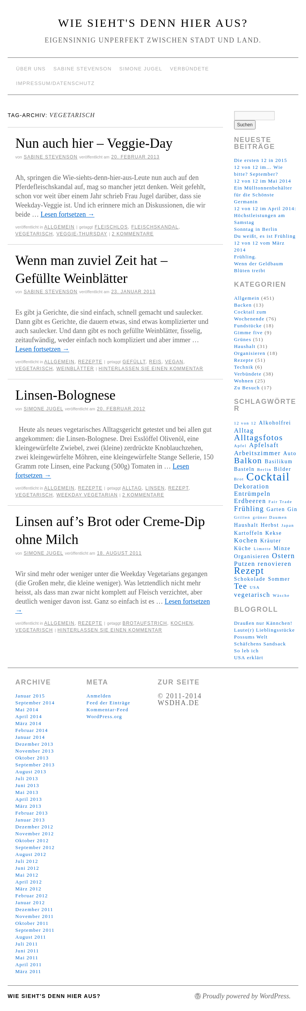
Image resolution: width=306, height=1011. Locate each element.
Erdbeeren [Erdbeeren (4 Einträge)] (250, 501)
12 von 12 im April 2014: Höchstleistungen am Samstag (265, 215)
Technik (244, 367)
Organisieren (250, 353)
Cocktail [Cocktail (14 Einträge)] (268, 476)
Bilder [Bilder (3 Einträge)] (282, 469)
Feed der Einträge (108, 703)
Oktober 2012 (32, 840)
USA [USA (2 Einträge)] (255, 587)
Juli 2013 (26, 778)
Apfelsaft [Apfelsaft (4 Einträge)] (264, 445)
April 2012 (28, 882)
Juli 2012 (26, 861)
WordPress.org (104, 716)
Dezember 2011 (34, 909)
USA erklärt (249, 657)
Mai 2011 (26, 957)
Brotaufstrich (144, 623)
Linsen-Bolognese (65, 395)
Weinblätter (75, 368)
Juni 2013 (27, 785)
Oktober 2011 (32, 923)
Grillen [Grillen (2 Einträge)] (242, 517)
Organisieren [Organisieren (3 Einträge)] (252, 556)
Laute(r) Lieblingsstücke (264, 630)
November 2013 (34, 751)
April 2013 (28, 799)
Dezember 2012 (34, 827)
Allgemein (59, 227)
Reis (155, 361)
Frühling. (245, 257)
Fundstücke (248, 325)
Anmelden (98, 696)
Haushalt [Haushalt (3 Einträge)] (246, 525)
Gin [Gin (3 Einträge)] (292, 509)
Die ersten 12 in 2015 (260, 160)
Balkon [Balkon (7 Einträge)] (248, 460)
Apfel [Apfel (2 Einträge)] (240, 446)
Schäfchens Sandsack (260, 644)
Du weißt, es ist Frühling (265, 236)
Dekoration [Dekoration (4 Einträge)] (251, 486)
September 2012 (35, 847)
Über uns (31, 69)
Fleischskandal (155, 227)
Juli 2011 (26, 944)
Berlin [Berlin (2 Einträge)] (264, 469)
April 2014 (28, 716)
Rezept (178, 488)
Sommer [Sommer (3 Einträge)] (279, 579)
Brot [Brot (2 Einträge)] (239, 479)
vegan (174, 361)
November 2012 (34, 833)
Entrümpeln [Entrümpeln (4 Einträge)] (252, 493)
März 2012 (28, 889)
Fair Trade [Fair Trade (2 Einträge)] (280, 502)
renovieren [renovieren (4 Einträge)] (275, 563)
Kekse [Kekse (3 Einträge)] (273, 533)
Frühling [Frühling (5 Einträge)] (249, 509)
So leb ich (246, 650)
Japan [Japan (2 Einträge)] (288, 525)
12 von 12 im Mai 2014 (262, 181)
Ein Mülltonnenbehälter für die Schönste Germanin (263, 194)
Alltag (132, 488)
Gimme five (248, 332)
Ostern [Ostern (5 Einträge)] (283, 556)
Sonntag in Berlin (256, 229)
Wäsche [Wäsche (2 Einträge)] (281, 595)
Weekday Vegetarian (86, 495)
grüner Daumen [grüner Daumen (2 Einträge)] (270, 517)
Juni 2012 (27, 868)
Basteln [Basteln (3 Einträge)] (244, 469)
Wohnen (244, 381)
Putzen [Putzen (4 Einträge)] (245, 563)
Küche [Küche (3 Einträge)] (242, 548)
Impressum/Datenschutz (55, 83)
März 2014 (28, 723)
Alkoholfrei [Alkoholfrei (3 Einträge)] (275, 423)
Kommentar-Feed (107, 709)
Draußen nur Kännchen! (263, 623)
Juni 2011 (27, 951)
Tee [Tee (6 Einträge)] (240, 586)
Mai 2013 (27, 792)
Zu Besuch (247, 387)
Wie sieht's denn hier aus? (153, 22)
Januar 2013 (30, 820)
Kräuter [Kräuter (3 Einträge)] (270, 541)
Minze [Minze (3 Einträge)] (281, 548)
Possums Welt (251, 637)
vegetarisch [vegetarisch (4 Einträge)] (252, 594)
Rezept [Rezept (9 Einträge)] (249, 570)
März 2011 (28, 971)
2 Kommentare (133, 234)
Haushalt (245, 346)
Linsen (155, 488)
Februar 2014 (31, 730)
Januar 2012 (30, 902)
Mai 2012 (27, 875)
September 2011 (35, 930)
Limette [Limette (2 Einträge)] (262, 549)
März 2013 (28, 806)
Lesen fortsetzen (67, 214)
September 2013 (35, 765)
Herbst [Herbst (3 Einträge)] (270, 525)
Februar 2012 (31, 895)
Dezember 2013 (34, 744)
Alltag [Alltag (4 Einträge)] (244, 430)
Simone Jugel (140, 69)
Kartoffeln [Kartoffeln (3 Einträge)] (248, 533)
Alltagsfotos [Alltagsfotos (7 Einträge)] (258, 437)
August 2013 (30, 771)
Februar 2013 (31, 813)
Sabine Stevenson (83, 69)
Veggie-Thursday (81, 234)
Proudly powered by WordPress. (246, 996)
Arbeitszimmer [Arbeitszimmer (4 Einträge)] (257, 453)
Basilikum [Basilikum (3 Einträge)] (279, 461)
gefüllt (133, 361)
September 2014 (35, 703)
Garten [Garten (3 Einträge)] (276, 509)
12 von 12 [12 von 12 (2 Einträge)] (245, 423)
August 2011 (30, 937)
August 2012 (30, 854)
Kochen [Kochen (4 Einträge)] (246, 540)
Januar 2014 (30, 737)
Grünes (242, 339)
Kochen (182, 623)
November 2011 (34, 916)
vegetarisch (34, 234)
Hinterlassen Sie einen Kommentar (151, 368)
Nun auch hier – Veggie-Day (94, 143)
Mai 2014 (27, 709)
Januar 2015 (30, 696)
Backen (243, 305)
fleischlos (111, 227)
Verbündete (189, 69)
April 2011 (28, 964)
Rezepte (90, 361)
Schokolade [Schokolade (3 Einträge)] (250, 579)
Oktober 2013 (32, 758)
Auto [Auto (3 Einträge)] (289, 453)
